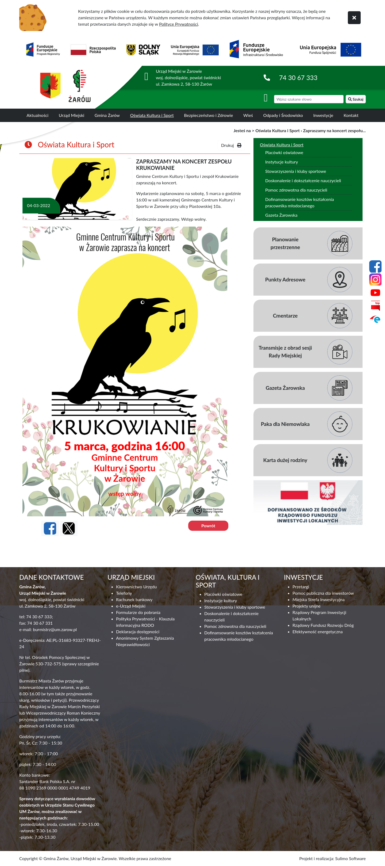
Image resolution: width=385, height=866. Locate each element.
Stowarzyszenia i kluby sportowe (295, 171)
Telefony (124, 593)
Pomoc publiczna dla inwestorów (323, 593)
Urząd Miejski (71, 115)
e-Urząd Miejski (130, 605)
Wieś (248, 115)
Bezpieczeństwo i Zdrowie (208, 115)
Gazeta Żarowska (281, 215)
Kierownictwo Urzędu (136, 586)
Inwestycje (323, 115)
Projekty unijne (306, 605)
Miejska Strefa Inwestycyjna (318, 599)
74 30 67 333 (298, 77)
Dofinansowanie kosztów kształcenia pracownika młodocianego (299, 202)
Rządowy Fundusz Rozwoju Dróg (323, 625)
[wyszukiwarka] (308, 99)
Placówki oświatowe (284, 152)
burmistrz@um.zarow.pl (55, 629)
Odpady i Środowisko (283, 115)
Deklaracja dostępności (137, 631)
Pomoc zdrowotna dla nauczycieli (296, 189)
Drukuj (231, 145)
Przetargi (300, 586)
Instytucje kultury (281, 161)
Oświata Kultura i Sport (152, 115)
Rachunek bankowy (134, 599)
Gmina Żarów (107, 115)
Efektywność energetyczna (317, 631)
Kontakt (351, 115)
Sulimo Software (350, 858)
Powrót (208, 525)
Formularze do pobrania (138, 612)
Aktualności (37, 115)
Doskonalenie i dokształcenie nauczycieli (303, 180)
